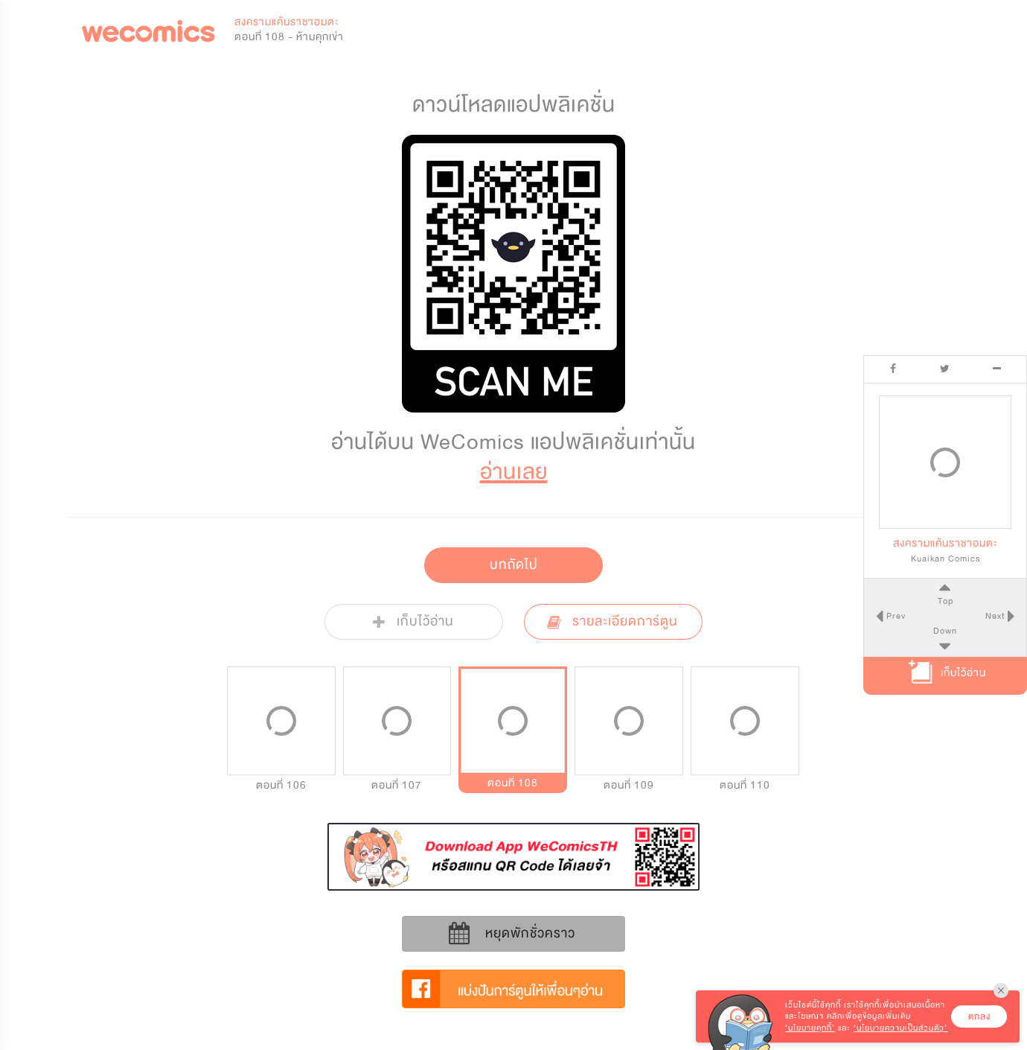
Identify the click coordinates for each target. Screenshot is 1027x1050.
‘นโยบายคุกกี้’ (810, 1028)
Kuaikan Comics (945, 558)
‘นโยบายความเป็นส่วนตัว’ (900, 1028)
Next (996, 615)
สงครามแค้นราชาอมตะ (286, 22)
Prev (894, 615)
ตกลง (979, 1016)
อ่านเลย (514, 472)
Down (945, 630)
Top (945, 601)
